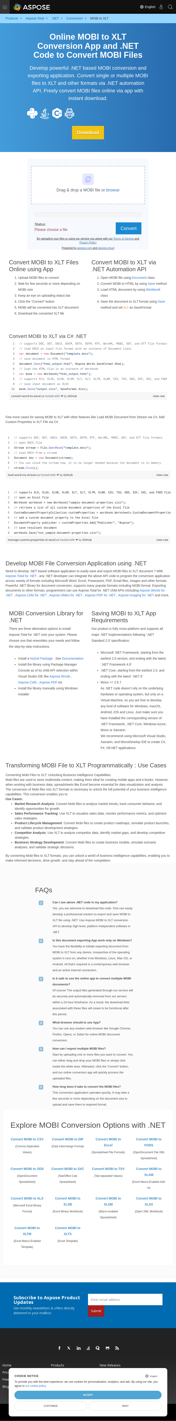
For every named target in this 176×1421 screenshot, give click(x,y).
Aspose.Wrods (60, 676)
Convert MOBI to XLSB (67, 1201)
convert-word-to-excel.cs (28, 396)
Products (57, 1365)
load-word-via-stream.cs (24, 475)
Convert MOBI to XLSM (108, 1201)
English (147, 7)
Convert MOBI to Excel (108, 1142)
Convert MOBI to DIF (67, 1139)
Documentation (72, 658)
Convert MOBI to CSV (27, 1139)
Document (139, 277)
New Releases (110, 1365)
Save (151, 283)
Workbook (153, 289)
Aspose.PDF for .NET (100, 595)
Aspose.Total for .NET (21, 576)
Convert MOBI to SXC (67, 1169)
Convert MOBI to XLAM (148, 1172)
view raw (159, 396)
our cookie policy (35, 1386)
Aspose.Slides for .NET (65, 595)
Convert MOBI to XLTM (27, 1231)
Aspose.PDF (48, 682)
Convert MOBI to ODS (27, 1169)
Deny (125, 1405)
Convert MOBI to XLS (27, 1198)
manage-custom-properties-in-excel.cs (34, 540)
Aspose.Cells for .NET (31, 595)
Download (88, 132)
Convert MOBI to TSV (108, 1169)
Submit (96, 1311)
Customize (51, 1405)
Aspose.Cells (27, 682)
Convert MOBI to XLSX (148, 1201)
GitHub (72, 396)
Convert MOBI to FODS (148, 1142)
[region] (88, 366)
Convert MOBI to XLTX (67, 1231)
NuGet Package (41, 658)
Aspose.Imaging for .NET (136, 595)
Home (6, 1365)
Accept (88, 1394)
